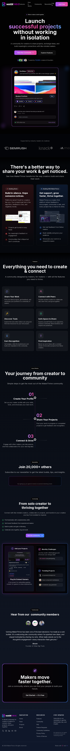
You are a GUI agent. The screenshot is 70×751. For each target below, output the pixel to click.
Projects (21, 724)
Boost (21, 727)
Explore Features (47, 53)
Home (21, 718)
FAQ (37, 724)
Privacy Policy (40, 733)
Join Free (61, 4)
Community (38, 4)
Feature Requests (41, 727)
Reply (23, 113)
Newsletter (48, 4)
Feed (20, 721)
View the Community (25, 53)
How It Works (30, 4)
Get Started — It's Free (35, 695)
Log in (53, 4)
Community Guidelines (43, 730)
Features (22, 4)
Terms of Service (41, 736)
